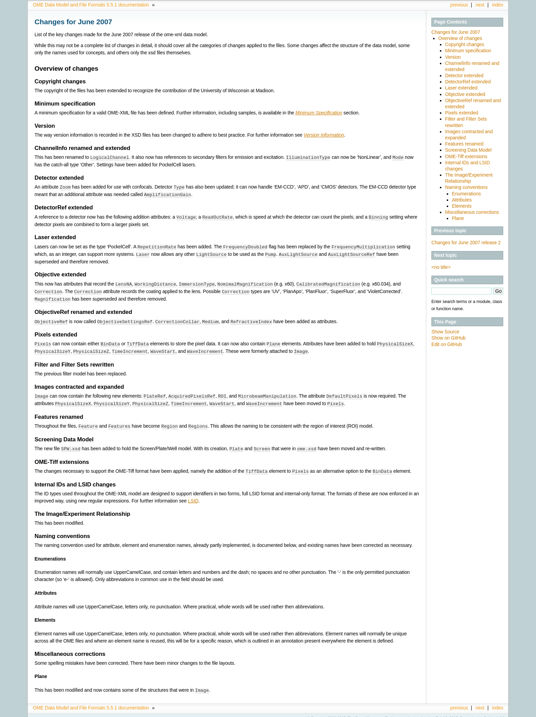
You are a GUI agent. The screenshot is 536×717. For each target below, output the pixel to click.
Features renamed (464, 144)
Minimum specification (468, 50)
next (479, 5)
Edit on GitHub (446, 344)
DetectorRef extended (468, 81)
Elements (461, 206)
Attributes (462, 200)
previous (459, 5)
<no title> (441, 267)
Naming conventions (466, 187)
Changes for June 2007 (455, 32)
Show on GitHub (448, 338)
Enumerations (466, 193)
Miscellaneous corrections (472, 212)
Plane (458, 218)
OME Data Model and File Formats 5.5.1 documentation (91, 5)
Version (453, 57)
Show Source (445, 331)
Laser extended (461, 88)
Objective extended (465, 94)
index (497, 5)
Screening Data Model (468, 150)
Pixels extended (461, 112)
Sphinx (489, 712)
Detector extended (464, 75)
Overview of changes (460, 38)
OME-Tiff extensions (466, 156)
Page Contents (450, 22)
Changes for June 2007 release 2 (466, 242)
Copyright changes (464, 44)
